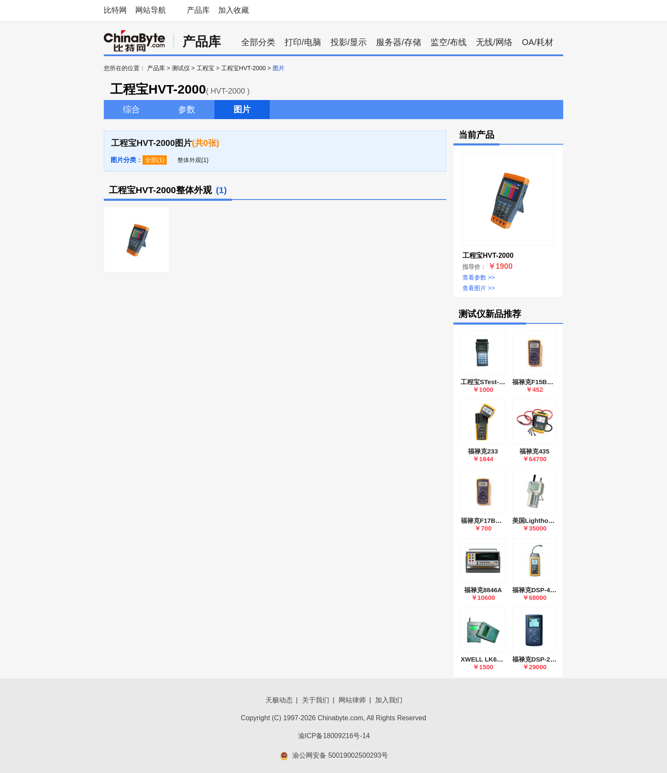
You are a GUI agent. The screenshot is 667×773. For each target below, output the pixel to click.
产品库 (198, 10)
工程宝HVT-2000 (243, 68)
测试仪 (181, 68)
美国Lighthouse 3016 (543, 520)
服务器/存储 (398, 42)
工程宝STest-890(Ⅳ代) (493, 381)
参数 (186, 109)
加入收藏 (233, 10)
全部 (151, 160)
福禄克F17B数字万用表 (494, 520)
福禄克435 (534, 451)
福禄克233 (483, 451)
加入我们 (388, 700)
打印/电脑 (303, 42)
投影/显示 (349, 42)
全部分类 (258, 42)
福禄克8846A (483, 589)
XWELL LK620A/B (488, 659)
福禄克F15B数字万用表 (545, 381)
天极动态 (279, 700)
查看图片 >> (478, 288)
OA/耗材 (537, 42)
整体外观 (189, 160)
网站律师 (352, 700)
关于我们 (315, 700)
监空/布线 (448, 42)
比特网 (115, 10)
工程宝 (205, 68)
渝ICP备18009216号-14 (334, 735)
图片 (242, 109)
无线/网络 (494, 42)
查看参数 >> (478, 277)
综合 (131, 109)
